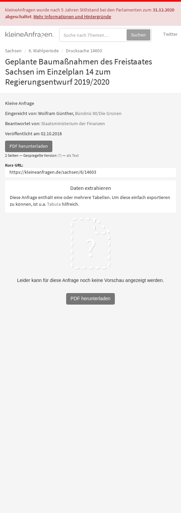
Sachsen (13, 51)
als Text (73, 155)
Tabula (54, 204)
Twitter (170, 34)
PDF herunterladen (28, 146)
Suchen (138, 35)
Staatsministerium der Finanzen (73, 123)
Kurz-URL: (14, 165)
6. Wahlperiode (44, 51)
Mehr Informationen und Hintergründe (72, 16)
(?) (59, 155)
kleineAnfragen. (29, 34)
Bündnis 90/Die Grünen (98, 113)
